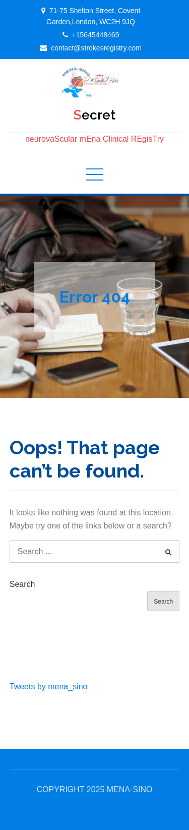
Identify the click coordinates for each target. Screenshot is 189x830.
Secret (94, 115)
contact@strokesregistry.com (96, 48)
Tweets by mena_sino (49, 686)
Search (22, 584)
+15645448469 (95, 35)
